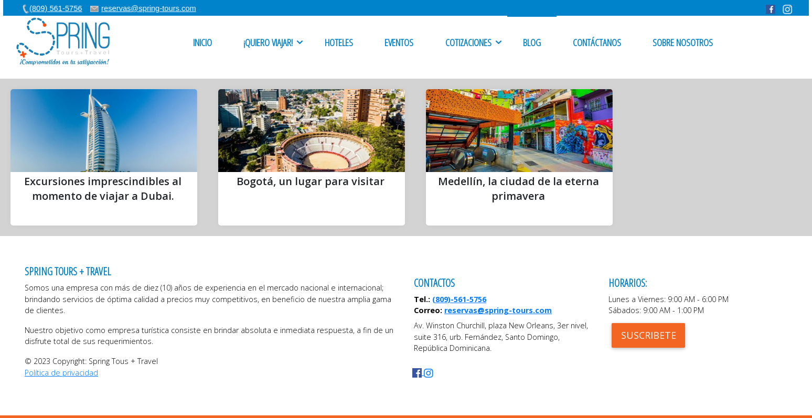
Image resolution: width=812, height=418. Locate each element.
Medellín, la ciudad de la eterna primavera (518, 188)
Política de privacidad (61, 373)
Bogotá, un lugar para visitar (310, 181)
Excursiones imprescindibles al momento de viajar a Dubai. (102, 188)
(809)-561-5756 (459, 299)
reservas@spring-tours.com (498, 310)
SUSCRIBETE (648, 335)
